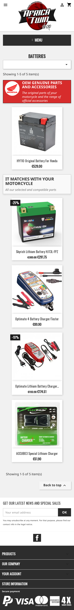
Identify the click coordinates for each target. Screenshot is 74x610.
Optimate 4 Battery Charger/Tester (37, 319)
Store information (14, 584)
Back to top (55, 485)
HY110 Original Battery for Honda (37, 160)
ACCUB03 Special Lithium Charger (37, 453)
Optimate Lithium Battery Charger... (37, 386)
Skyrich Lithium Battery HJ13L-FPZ (37, 251)
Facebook (37, 538)
